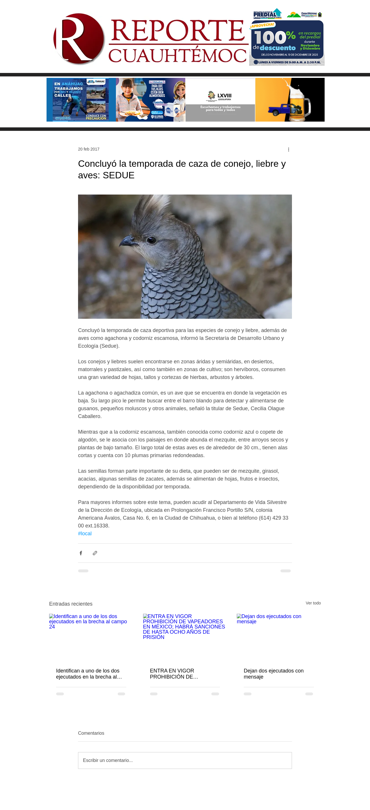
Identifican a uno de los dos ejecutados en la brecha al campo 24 (87, 674)
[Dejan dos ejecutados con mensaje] (279, 637)
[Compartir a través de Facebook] (81, 553)
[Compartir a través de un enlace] (95, 553)
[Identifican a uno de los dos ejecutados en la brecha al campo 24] (91, 637)
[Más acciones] (288, 149)
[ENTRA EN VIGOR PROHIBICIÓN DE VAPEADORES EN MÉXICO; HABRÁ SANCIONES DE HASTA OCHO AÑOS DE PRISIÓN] (185, 637)
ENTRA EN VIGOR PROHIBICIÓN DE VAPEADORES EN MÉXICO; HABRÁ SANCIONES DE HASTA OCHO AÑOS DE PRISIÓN (184, 674)
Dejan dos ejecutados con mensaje (274, 674)
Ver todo (313, 603)
